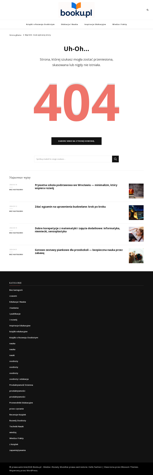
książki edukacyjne (18, 331)
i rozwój (13, 319)
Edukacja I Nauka (69, 24)
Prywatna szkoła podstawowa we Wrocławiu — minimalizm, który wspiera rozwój (76, 186)
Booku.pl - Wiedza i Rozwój (46, 467)
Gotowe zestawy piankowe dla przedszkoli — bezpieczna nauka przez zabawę (79, 251)
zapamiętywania (17, 450)
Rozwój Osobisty (17, 420)
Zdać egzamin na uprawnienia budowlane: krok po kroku (70, 206)
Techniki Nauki (16, 426)
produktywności (17, 390)
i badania (14, 307)
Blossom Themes (129, 467)
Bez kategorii (16, 190)
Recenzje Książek (17, 414)
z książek (13, 444)
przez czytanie (16, 408)
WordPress (32, 470)
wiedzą (12, 432)
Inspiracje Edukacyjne (95, 24)
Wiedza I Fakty (119, 24)
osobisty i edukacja (19, 379)
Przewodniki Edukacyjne (21, 402)
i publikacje (15, 313)
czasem (13, 296)
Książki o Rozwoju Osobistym (40, 24)
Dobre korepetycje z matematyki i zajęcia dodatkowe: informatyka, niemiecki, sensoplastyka (77, 230)
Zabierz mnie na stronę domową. (76, 141)
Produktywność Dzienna (21, 385)
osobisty (13, 361)
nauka (12, 343)
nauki (12, 355)
